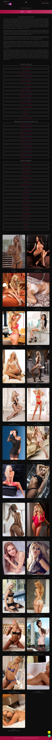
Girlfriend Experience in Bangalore (26, 117)
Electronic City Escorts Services (26, 134)
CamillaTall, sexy (14, 309)
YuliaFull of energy (13, 462)
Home (22, 11)
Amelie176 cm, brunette (38, 347)
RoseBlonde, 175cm (13, 500)
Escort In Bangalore (26, 70)
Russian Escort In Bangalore (26, 66)
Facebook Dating (26, 210)
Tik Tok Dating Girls (26, 206)
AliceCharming (38, 385)
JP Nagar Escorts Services (26, 153)
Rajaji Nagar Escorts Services (26, 142)
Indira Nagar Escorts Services (26, 124)
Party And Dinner (26, 195)
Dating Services (26, 221)
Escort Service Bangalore (26, 99)
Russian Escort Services (33, 737)
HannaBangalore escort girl (14, 424)
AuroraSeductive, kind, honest (13, 692)
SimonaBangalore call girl (13, 653)
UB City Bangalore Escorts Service (26, 138)
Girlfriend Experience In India (26, 184)
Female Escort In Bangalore (26, 103)
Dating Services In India (26, 203)
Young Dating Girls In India (26, 170)
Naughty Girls (26, 199)
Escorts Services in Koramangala (26, 145)
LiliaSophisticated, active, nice (38, 462)
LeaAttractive (13, 347)
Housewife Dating (26, 181)
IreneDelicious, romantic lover (14, 538)
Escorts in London (26, 110)
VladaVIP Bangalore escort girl (14, 730)
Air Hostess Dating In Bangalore (26, 177)
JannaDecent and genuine (38, 424)
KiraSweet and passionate (14, 577)
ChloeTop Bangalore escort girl (38, 577)
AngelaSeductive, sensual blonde (38, 615)
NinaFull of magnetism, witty (38, 538)
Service (29, 11)
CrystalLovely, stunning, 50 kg (38, 692)
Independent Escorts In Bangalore (26, 74)
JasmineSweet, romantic (38, 270)
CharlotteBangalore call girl (38, 500)
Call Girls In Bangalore (26, 77)
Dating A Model (26, 188)
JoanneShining (14, 385)
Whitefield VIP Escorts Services (26, 131)
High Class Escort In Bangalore (26, 92)
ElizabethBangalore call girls (38, 309)
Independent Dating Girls (26, 217)
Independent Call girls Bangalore (26, 96)
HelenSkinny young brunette (38, 653)
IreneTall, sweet (13, 270)
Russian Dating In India (26, 166)
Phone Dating (26, 225)
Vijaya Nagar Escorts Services (26, 156)
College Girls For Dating (26, 174)
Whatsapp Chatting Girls (26, 214)
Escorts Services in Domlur (26, 149)
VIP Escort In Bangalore (26, 85)
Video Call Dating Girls (26, 192)
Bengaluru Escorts (26, 114)
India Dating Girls (26, 228)
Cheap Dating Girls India (26, 163)
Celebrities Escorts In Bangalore (26, 106)
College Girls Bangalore (26, 88)
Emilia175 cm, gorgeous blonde (14, 615)
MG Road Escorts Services (26, 127)
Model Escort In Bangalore (26, 81)
